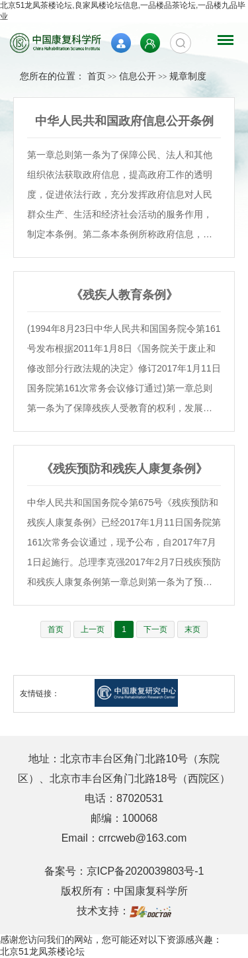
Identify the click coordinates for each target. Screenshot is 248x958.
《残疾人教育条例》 (124, 294)
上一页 (92, 629)
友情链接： (40, 693)
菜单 (222, 33)
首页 (96, 76)
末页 (192, 629)
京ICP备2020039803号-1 (145, 871)
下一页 (155, 629)
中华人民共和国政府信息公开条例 (124, 121)
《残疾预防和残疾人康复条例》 (124, 468)
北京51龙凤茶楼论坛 (42, 951)
